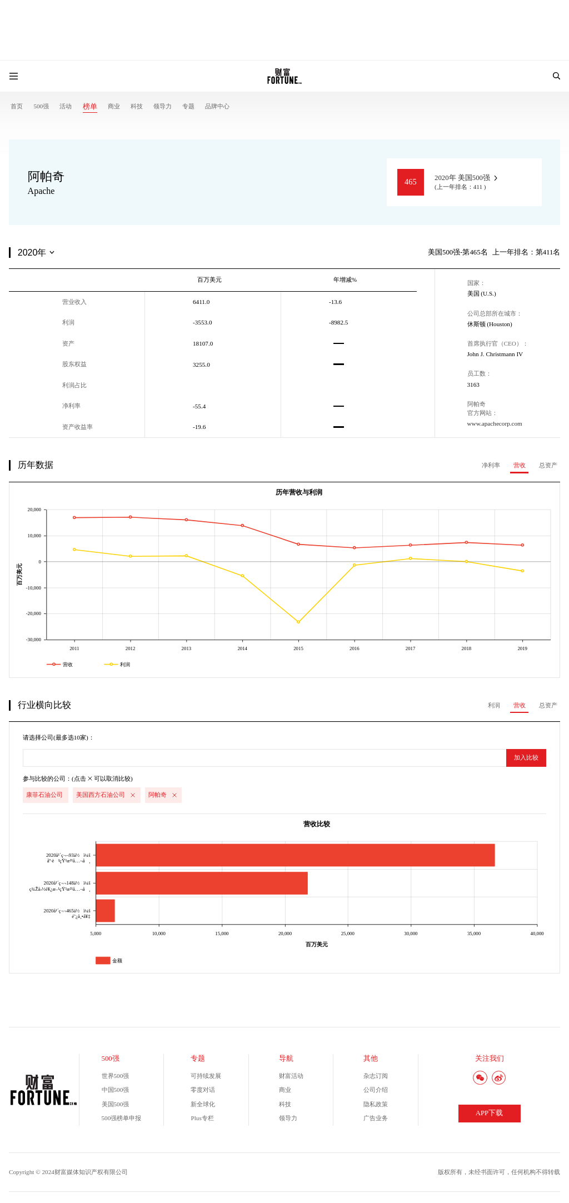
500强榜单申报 (122, 1118)
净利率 (491, 465)
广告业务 (375, 1118)
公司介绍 (375, 1089)
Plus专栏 (202, 1118)
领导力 (162, 106)
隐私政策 (375, 1104)
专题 (188, 106)
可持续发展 (206, 1075)
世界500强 (115, 1075)
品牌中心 (217, 106)
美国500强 (115, 1104)
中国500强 (115, 1089)
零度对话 (203, 1089)
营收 (519, 465)
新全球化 (203, 1104)
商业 (114, 106)
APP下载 (489, 1113)
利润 (494, 705)
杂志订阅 (375, 1075)
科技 (137, 106)
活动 (65, 106)
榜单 (90, 107)
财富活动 (291, 1075)
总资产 (548, 465)
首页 (17, 106)
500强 (41, 106)
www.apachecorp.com (494, 423)
